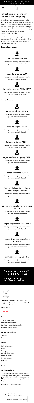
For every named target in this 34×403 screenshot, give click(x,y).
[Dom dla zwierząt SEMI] (17, 69)
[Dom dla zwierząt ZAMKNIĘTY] (17, 84)
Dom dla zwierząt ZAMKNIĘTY (17, 89)
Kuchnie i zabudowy (7, 346)
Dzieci (3, 338)
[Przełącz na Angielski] (4, 311)
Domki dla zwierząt (6, 356)
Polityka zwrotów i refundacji (9, 323)
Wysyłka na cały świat (7, 320)
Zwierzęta (4, 336)
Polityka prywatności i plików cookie (11, 325)
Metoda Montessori (6, 358)
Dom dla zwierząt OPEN (17, 58)
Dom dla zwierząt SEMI (17, 73)
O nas (3, 363)
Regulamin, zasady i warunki (9, 328)
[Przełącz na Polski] (7, 311)
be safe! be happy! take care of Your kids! (17, 399)
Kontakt (3, 365)
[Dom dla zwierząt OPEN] (17, 53)
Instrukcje (4, 360)
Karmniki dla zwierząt (7, 353)
